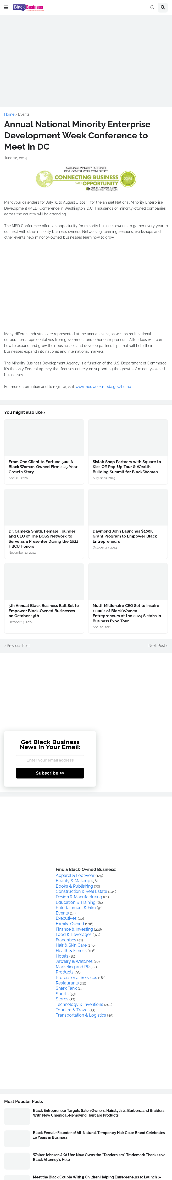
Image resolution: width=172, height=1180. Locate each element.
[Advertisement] (86, 56)
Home (9, 114)
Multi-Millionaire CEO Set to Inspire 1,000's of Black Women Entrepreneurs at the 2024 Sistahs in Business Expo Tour (127, 613)
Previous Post (18, 646)
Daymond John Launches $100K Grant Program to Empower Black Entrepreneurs (125, 536)
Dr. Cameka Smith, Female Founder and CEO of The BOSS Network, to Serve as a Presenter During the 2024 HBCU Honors (44, 539)
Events (24, 114)
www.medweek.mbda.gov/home (103, 387)
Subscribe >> (50, 773)
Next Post (156, 646)
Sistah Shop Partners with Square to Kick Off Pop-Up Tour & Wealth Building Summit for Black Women (127, 466)
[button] (6, 7)
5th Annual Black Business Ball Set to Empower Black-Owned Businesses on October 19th (44, 610)
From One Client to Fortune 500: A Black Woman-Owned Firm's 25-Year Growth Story (43, 466)
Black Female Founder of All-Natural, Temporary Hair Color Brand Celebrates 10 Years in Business (99, 1135)
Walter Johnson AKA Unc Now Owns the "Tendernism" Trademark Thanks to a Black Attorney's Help (99, 1157)
